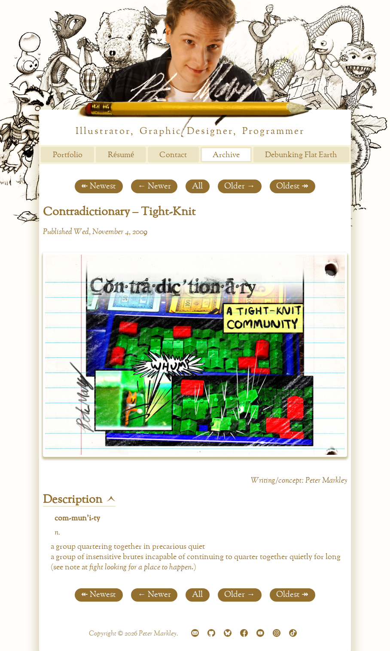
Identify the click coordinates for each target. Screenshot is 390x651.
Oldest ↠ (292, 186)
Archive (226, 155)
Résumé (121, 155)
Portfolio (67, 155)
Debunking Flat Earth (301, 155)
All (197, 186)
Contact (173, 155)
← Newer (154, 186)
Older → (239, 186)
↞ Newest (98, 186)
